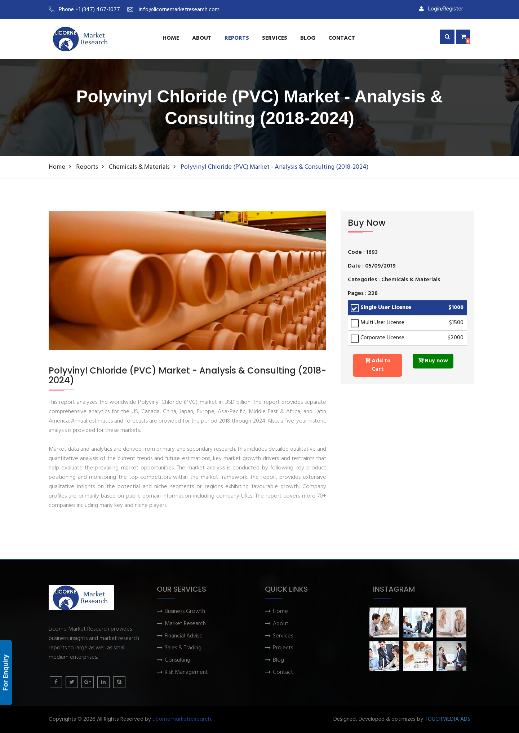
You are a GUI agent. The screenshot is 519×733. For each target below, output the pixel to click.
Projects (283, 648)
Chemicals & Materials (139, 167)
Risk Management (186, 672)
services (274, 38)
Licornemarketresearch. (182, 719)
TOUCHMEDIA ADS (447, 719)
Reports (237, 38)
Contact (341, 38)
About (202, 38)
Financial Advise (184, 636)
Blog (307, 38)
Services (283, 636)
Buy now (433, 361)
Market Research (185, 624)
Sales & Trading (183, 648)
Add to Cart (378, 365)
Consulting (177, 660)
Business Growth (185, 612)
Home (171, 38)
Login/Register (441, 9)
